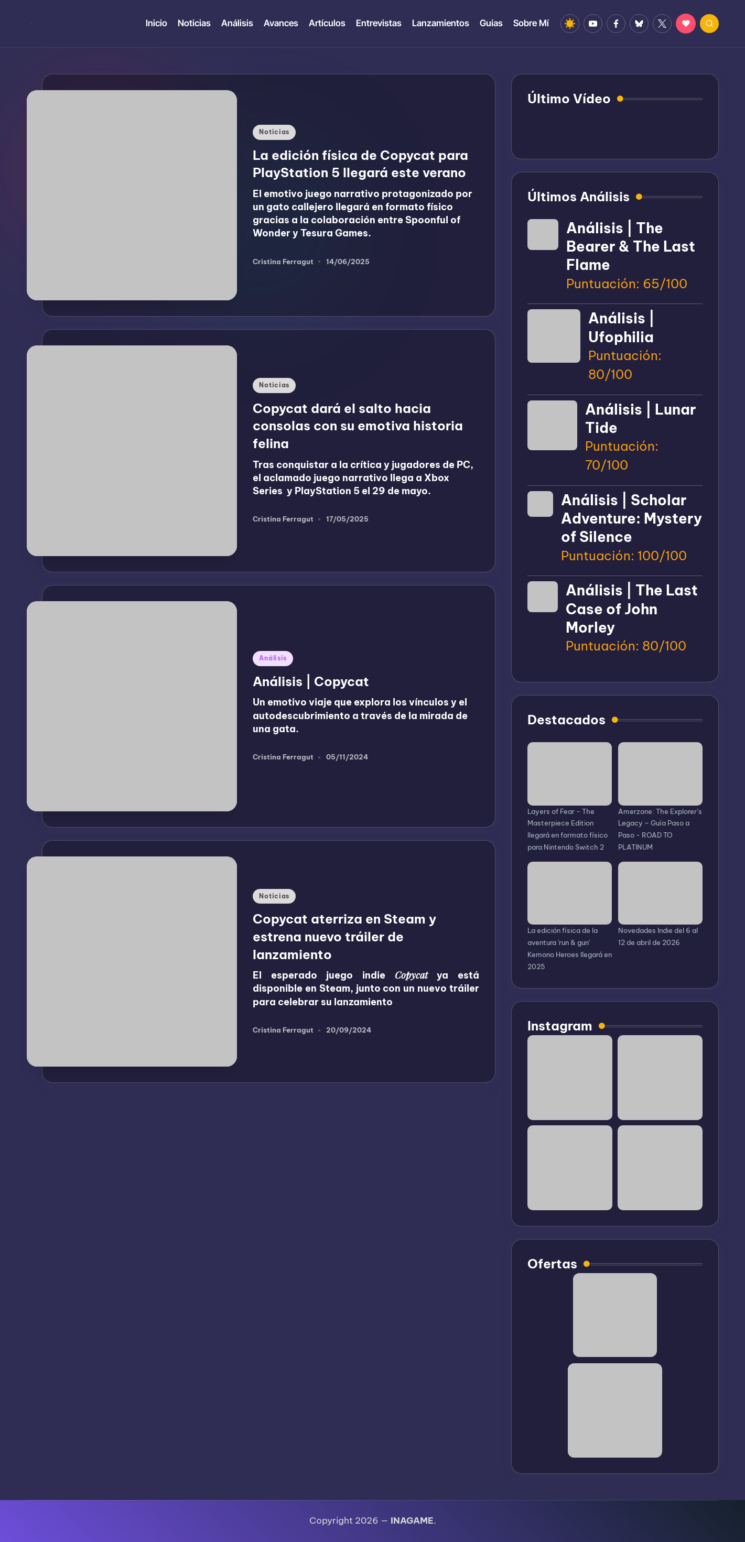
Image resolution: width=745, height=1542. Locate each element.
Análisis (273, 658)
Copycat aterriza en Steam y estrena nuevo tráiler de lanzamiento (344, 936)
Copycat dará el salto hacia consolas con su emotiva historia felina (358, 425)
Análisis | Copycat (311, 681)
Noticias (274, 132)
